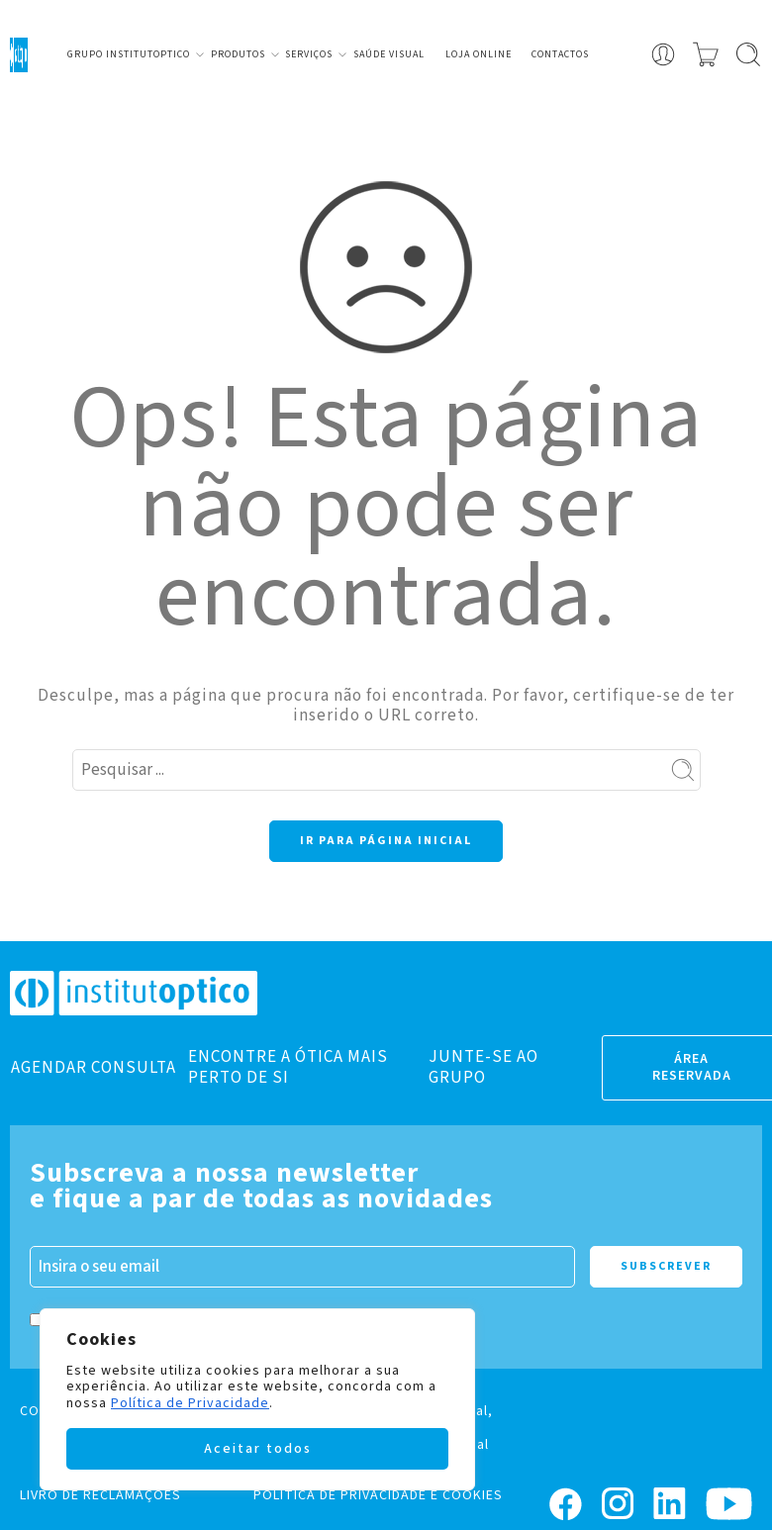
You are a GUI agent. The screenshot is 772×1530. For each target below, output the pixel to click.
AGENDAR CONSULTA (93, 1068)
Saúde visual (389, 54)
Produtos (238, 54)
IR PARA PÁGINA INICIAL (386, 840)
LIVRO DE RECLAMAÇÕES (100, 1495)
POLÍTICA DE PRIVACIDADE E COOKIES (378, 1495)
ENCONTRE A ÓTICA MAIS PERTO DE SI (288, 1067)
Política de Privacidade (190, 1403)
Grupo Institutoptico (128, 54)
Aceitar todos (258, 1449)
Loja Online (478, 54)
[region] (257, 1399)
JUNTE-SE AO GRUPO (483, 1067)
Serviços (309, 54)
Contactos (560, 54)
